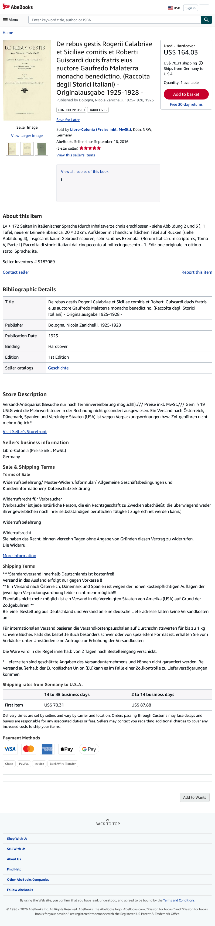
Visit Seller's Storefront (25, 431)
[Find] (206, 20)
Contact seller (16, 272)
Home (8, 32)
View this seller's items (75, 155)
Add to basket (186, 94)
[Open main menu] (11, 20)
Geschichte (58, 368)
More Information (19, 555)
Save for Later (68, 119)
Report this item (197, 272)
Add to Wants (194, 797)
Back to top (107, 823)
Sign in (191, 8)
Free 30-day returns (186, 104)
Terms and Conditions (178, 900)
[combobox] (114, 20)
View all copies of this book (84, 171)
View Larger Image (27, 135)
